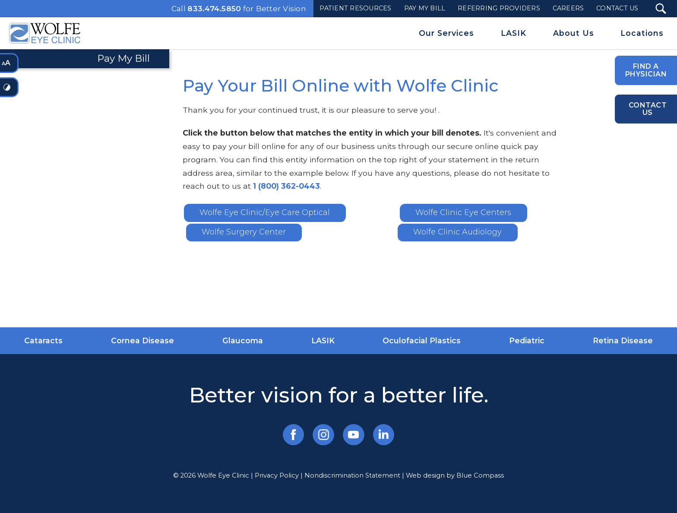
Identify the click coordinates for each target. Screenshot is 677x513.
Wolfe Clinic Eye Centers (463, 212)
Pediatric (526, 340)
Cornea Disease (142, 340)
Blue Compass (480, 475)
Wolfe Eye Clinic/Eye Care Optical (264, 212)
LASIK (323, 340)
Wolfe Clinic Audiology (457, 232)
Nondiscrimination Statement (352, 475)
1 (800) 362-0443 (286, 185)
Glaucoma (242, 340)
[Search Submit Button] (661, 8)
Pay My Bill (123, 58)
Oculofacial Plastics (422, 340)
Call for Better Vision (238, 8)
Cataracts (43, 340)
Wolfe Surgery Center (244, 232)
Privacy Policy (277, 475)
